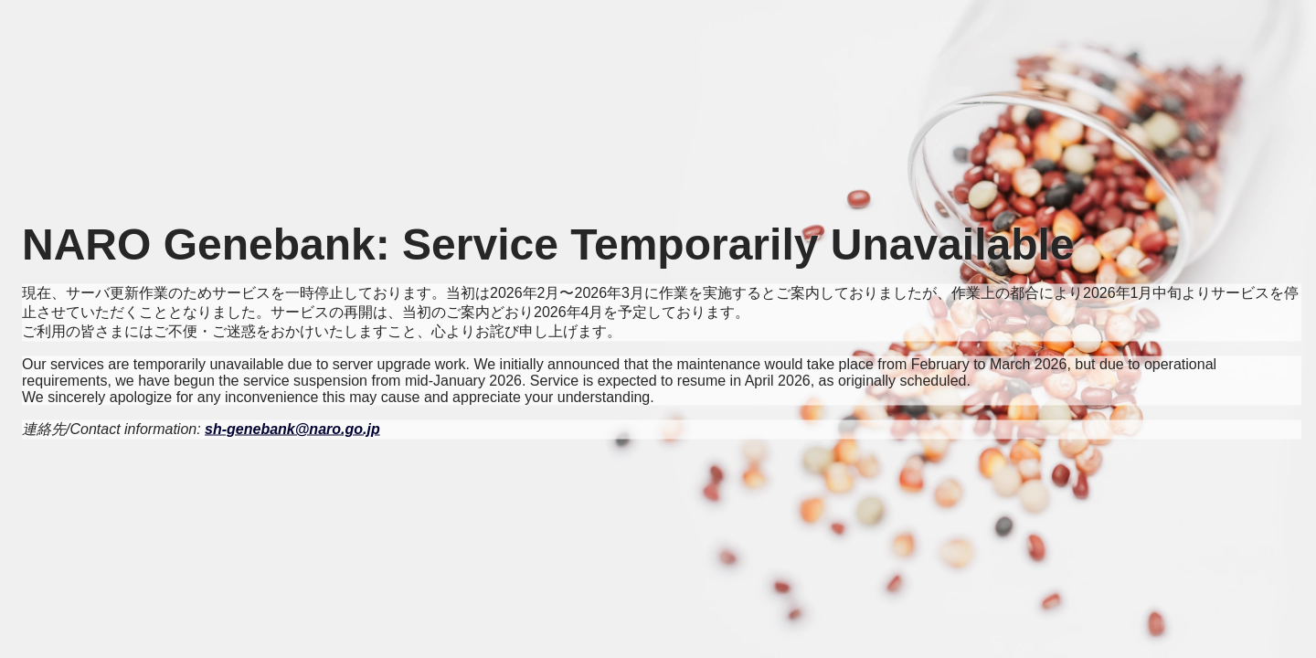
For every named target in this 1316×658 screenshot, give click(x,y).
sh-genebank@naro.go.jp (292, 429)
